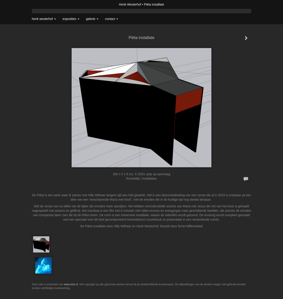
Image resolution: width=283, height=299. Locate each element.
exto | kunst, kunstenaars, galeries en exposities (44, 4)
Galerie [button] (92, 19)
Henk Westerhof (130, 4)
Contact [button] (111, 19)
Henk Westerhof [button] (44, 19)
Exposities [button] (71, 19)
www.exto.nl (71, 284)
